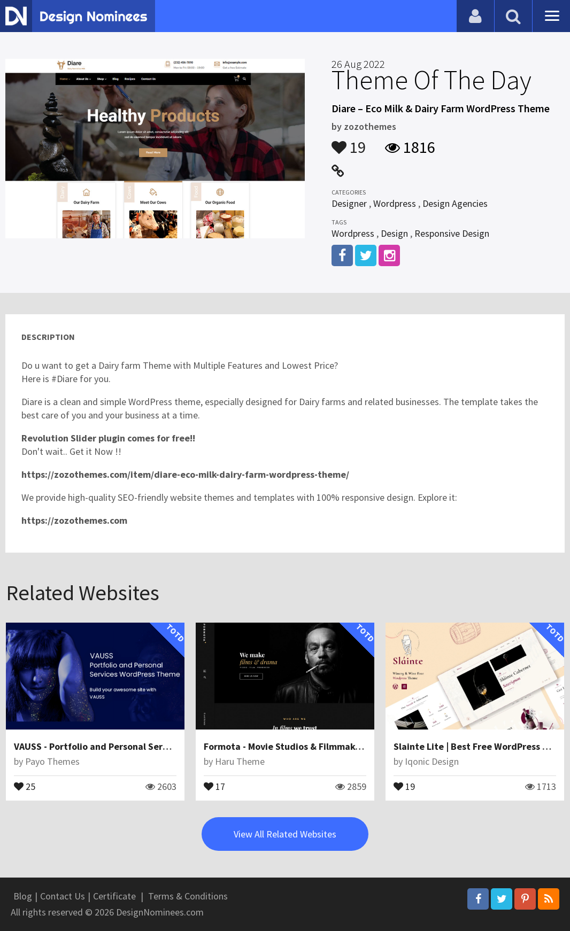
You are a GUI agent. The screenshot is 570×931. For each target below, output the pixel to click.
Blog (22, 896)
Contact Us (62, 896)
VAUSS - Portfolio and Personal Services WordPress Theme (139, 746)
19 (349, 142)
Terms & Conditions (188, 896)
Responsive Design (451, 233)
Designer (349, 203)
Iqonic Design (432, 761)
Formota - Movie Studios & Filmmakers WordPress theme (325, 746)
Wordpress (394, 203)
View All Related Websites (285, 834)
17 (214, 785)
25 (24, 785)
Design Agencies (455, 203)
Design (394, 233)
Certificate (114, 896)
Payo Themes (52, 761)
